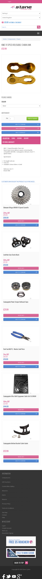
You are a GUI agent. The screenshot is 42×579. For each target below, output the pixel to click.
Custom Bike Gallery (8, 486)
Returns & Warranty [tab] (8, 142)
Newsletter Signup (7, 533)
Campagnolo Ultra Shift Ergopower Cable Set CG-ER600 (19, 396)
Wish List (4, 531)
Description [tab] (6, 138)
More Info (21, 221)
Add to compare (20, 124)
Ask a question (20, 128)
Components (11, 39)
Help (3, 517)
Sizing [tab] (13, 138)
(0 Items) (11, 22)
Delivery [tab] (26, 138)
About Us (5, 491)
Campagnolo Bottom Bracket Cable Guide (15, 443)
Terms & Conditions (8, 508)
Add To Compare (20, 225)
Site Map (4, 512)
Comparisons (6, 478)
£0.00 (6, 22)
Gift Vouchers (6, 482)
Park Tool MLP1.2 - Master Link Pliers (14, 349)
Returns (4, 499)
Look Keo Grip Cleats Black (11, 255)
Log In (9, 1)
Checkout (18, 22)
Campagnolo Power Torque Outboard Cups (15, 302)
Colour (4, 102)
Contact (4, 515)
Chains (18, 39)
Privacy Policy (6, 504)
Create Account (6, 528)
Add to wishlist (20, 132)
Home (5, 39)
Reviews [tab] (19, 138)
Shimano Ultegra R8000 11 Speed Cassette (16, 208)
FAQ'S (4, 495)
